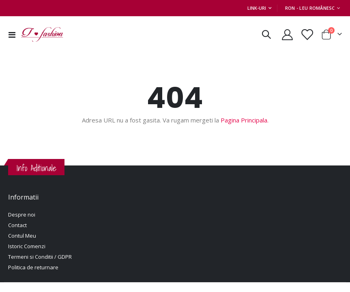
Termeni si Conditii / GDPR (40, 256)
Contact (17, 225)
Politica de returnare (33, 267)
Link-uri (256, 8)
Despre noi (21, 214)
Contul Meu (22, 235)
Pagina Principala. (244, 120)
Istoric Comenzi (26, 246)
